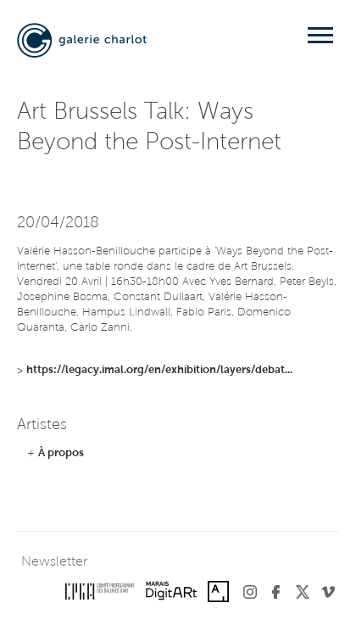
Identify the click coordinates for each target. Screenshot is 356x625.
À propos (61, 453)
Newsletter (54, 562)
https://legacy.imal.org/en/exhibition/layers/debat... (159, 370)
